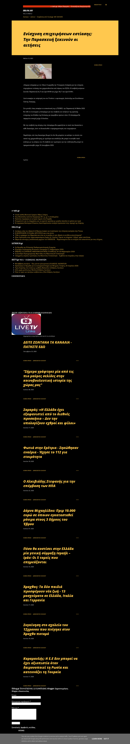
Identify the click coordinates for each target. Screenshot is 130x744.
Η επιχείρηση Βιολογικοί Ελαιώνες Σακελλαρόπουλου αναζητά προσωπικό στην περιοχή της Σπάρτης (49, 223)
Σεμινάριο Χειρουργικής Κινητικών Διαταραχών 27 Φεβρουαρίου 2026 (39, 249)
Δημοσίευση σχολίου (39, 360)
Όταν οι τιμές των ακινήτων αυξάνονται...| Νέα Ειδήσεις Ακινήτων (37, 272)
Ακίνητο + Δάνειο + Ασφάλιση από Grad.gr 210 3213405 (43, 17)
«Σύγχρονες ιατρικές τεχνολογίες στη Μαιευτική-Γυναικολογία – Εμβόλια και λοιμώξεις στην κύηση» (49, 256)
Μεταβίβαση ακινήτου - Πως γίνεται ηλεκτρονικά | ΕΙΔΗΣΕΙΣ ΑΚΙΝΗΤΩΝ (41, 264)
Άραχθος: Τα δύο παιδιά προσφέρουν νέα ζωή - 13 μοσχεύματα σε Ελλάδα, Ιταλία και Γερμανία (48, 593)
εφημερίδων (28, 310)
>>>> (77, 360)
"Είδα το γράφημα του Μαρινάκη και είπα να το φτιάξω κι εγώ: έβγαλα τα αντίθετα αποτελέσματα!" (48, 235)
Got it (106, 739)
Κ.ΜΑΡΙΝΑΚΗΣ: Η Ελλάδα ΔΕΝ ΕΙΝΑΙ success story (34, 233)
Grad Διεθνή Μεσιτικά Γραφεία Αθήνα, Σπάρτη (31, 215)
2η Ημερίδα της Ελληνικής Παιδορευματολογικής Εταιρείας (35, 247)
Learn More (97, 739)
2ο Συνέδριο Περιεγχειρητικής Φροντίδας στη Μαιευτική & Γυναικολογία (39, 254)
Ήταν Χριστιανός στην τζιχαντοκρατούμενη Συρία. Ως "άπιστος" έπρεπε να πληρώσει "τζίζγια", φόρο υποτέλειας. (53, 237)
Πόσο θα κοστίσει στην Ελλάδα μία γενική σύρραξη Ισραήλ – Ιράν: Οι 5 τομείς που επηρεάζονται (48, 555)
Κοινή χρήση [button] (98, 65)
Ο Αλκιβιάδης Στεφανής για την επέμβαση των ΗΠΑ (49, 483)
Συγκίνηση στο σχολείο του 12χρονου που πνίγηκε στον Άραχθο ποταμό (46, 629)
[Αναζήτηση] (97, 5)
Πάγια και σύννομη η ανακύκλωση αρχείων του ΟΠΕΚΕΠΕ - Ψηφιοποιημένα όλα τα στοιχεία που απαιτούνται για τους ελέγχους (58, 239)
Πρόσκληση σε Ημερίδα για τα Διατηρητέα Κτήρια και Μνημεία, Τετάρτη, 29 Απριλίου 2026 (46, 266)
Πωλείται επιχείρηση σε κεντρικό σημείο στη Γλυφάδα (33, 219)
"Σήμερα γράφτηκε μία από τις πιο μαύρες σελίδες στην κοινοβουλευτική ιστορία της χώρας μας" (48, 378)
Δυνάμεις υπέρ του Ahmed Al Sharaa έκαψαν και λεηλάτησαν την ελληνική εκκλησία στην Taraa (49, 231)
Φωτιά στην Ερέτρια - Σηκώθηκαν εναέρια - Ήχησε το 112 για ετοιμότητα (50, 452)
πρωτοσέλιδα (22, 310)
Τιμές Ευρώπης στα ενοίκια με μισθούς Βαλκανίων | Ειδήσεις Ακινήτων (39, 268)
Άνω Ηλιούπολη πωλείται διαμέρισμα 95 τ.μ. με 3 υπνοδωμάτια (36, 217)
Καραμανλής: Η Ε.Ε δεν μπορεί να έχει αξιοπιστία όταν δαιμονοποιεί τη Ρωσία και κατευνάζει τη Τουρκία (50, 665)
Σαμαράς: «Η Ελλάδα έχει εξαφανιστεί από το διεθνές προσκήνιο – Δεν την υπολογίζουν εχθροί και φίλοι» (49, 416)
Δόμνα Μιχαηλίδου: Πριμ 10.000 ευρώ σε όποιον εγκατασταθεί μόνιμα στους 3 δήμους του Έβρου (49, 517)
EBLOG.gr (28, 10)
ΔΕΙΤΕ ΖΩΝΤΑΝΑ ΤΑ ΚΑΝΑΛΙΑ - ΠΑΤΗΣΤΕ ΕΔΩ (47, 344)
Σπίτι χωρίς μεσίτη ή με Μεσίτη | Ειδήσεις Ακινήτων (33, 270)
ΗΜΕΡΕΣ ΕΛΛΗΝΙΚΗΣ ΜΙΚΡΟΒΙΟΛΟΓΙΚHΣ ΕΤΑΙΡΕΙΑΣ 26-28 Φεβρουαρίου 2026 (45, 251)
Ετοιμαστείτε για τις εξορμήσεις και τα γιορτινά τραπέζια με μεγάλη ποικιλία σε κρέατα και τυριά (48, 221)
